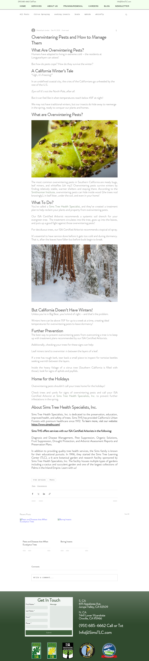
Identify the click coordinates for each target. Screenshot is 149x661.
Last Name (29, 611)
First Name (30, 604)
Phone (28, 623)
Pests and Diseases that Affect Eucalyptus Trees (35, 543)
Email (28, 617)
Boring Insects (66, 541)
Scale (77, 14)
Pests (52, 480)
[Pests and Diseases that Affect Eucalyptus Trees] (37, 527)
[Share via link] (50, 494)
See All (127, 514)
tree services (39, 480)
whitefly (99, 14)
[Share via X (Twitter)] (38, 494)
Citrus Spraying (42, 14)
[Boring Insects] (74, 527)
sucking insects (62, 14)
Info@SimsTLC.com (124, 1)
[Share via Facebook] (32, 494)
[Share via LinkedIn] (44, 494)
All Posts (24, 14)
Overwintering (42, 486)
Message (53, 604)
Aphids (88, 14)
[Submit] (49, 632)
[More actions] (116, 30)
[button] (126, 14)
